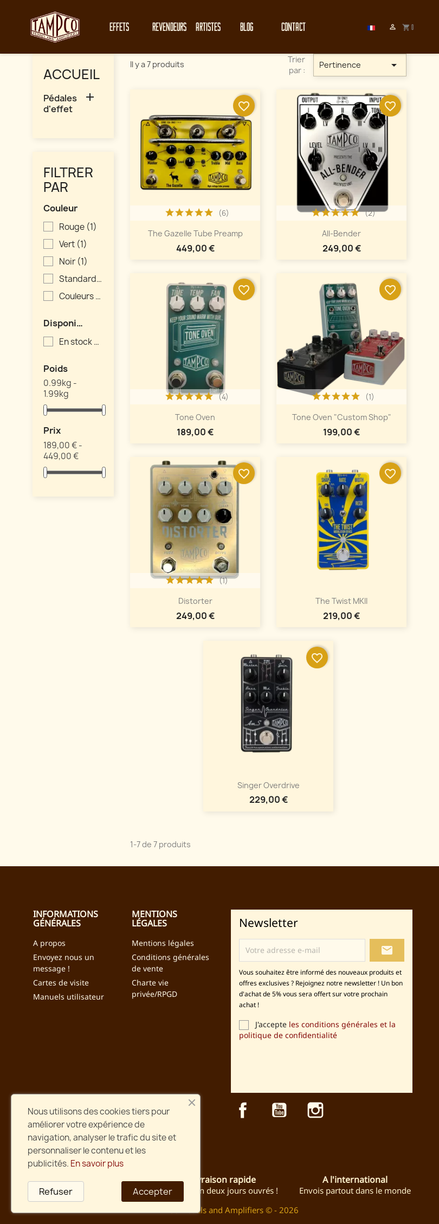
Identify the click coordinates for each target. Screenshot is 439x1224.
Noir (73, 261)
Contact (291, 27)
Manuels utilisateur (68, 996)
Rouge (78, 227)
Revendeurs (162, 27)
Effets (119, 27)
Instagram (315, 1110)
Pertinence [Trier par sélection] (360, 65)
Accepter (152, 1191)
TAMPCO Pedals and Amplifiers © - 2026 (223, 1209)
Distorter (195, 601)
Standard (80, 279)
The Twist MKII (341, 601)
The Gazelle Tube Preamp (195, 233)
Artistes (206, 27)
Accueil (71, 74)
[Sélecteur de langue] (371, 27)
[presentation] (329, 1066)
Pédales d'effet (60, 104)
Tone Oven (195, 417)
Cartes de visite (61, 982)
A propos (49, 943)
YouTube (279, 1110)
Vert (73, 244)
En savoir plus (97, 1163)
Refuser (56, 1191)
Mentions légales (163, 943)
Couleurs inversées (80, 296)
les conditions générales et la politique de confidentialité (317, 1029)
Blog (246, 27)
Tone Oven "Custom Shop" (341, 417)
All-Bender (341, 233)
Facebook (243, 1110)
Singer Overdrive (268, 785)
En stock (80, 342)
